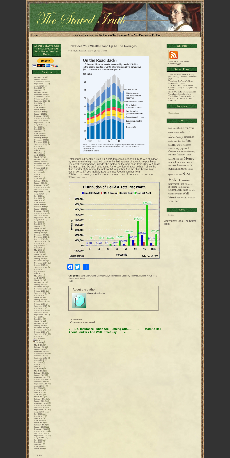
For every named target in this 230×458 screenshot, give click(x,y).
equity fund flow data (176, 141)
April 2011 (38, 394)
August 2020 (39, 194)
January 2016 (39, 299)
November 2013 (40, 330)
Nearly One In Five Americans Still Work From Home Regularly (182, 93)
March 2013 (39, 345)
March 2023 (39, 135)
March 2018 (39, 254)
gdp (181, 148)
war (178, 198)
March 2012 (39, 371)
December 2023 (40, 116)
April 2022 (38, 155)
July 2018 (38, 245)
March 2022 (39, 157)
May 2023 (38, 131)
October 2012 (39, 356)
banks (181, 127)
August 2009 (39, 438)
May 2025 (38, 90)
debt (188, 132)
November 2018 (40, 237)
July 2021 (38, 172)
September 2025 (40, 84)
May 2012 (38, 366)
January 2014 (39, 325)
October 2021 (39, 168)
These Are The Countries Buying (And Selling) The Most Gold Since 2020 (182, 76)
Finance (134, 276)
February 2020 (40, 207)
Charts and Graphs (87, 276)
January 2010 (39, 427)
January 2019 (39, 233)
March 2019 (39, 228)
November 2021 (40, 166)
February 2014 (40, 323)
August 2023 (39, 125)
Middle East (178, 159)
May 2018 (38, 250)
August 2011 (39, 386)
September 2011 (40, 384)
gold (186, 148)
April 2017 (38, 278)
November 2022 (40, 142)
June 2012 (38, 364)
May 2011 (38, 392)
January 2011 (39, 401)
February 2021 (40, 181)
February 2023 (40, 138)
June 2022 (38, 150)
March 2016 (39, 297)
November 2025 (40, 81)
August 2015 (39, 308)
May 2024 (38, 105)
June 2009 (38, 442)
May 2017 (38, 276)
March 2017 (39, 280)
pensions (173, 168)
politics (189, 169)
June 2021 (38, 174)
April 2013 (38, 343)
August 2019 (39, 220)
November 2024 (40, 97)
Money (189, 158)
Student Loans (175, 190)
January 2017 (39, 284)
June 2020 (38, 198)
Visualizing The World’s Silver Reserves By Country (180, 82)
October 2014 (39, 312)
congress (189, 127)
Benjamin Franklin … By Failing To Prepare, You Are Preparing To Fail (116, 35)
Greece (185, 152)
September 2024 (40, 101)
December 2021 (40, 163)
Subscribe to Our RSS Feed (179, 60)
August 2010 (39, 412)
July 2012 (38, 362)
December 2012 (40, 351)
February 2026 (40, 77)
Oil (191, 165)
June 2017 (38, 274)
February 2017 (40, 282)
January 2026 (39, 79)
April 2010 (38, 420)
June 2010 (38, 416)
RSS (39, 455)
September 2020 (40, 192)
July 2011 (38, 388)
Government (175, 151)
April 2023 (38, 133)
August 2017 (39, 269)
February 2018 (40, 256)
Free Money (174, 148)
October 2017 (39, 265)
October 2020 (39, 189)
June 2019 (38, 224)
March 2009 (39, 448)
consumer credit (176, 132)
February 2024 (40, 112)
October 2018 (39, 239)
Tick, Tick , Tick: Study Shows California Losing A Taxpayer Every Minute (182, 87)
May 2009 (38, 444)
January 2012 (39, 375)
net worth (173, 165)
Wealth (183, 197)
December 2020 (40, 185)
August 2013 (39, 336)
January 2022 (39, 161)
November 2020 (40, 187)
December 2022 (40, 140)
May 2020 (38, 200)
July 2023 (38, 127)
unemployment (175, 193)
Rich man (189, 184)
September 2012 (40, 358)
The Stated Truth (38, 3)
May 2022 (38, 153)
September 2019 (40, 217)
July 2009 (38, 440)
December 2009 (40, 429)
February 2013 (40, 347)
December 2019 (40, 211)
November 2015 (40, 302)
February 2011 (40, 399)
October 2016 (39, 291)
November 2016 (40, 289)
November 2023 (40, 118)
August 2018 (39, 243)
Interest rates (184, 154)
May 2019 (38, 226)
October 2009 (39, 433)
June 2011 (38, 390)
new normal (184, 165)
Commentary (102, 276)
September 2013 (40, 334)
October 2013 (39, 332)
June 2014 (38, 319)
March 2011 (39, 397)
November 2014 (40, 310)
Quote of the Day (175, 175)
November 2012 (40, 353)
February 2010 (40, 425)
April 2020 (38, 202)
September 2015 (40, 306)
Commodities (115, 276)
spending (172, 186)
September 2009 (40, 435)
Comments (174, 63)
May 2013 (38, 340)
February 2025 (40, 92)
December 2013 (40, 328)
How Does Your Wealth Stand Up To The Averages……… (106, 46)
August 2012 (39, 360)
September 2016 (40, 293)
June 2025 (38, 88)
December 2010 (40, 403)
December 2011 (40, 377)
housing (191, 151)
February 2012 (40, 373)
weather (173, 201)
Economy (126, 276)
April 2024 (38, 107)
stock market (183, 187)
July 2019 (38, 222)
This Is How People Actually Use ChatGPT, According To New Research (181, 98)
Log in (171, 215)
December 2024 (40, 94)
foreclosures (184, 144)
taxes (185, 189)
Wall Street (80, 278)
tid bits (192, 190)
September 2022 (40, 144)
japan (170, 159)
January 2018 (39, 258)
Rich (182, 183)
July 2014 (38, 317)
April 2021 (38, 179)
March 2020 (39, 204)
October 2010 (39, 407)
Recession (186, 180)
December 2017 (40, 261)
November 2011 (40, 379)
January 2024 (39, 114)
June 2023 (38, 129)
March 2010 (39, 422)
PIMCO (182, 169)
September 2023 (40, 122)
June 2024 (38, 103)
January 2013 (39, 349)
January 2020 (39, 209)
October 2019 (39, 215)
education (189, 136)
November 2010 (40, 405)
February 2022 (40, 159)
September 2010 (40, 410)
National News (145, 276)
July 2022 (38, 148)
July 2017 (38, 271)
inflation (172, 154)
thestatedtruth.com (83, 51)
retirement (173, 183)
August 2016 (39, 295)
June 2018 (38, 248)
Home (34, 35)
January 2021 (39, 183)
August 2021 (39, 170)
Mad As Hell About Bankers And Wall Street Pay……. (114, 330)
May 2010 (38, 418)
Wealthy (191, 198)
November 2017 (40, 263)
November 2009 (40, 431)
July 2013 (38, 338)
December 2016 (40, 286)
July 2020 (38, 196)
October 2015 (39, 304)
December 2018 (40, 235)
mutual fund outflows (180, 162)
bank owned (173, 128)
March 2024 (39, 109)
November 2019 (40, 213)
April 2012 (38, 369)
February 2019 (40, 230)
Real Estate (180, 176)
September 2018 (40, 241)
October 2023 (39, 120)
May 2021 (38, 176)
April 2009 (38, 446)
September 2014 (40, 315)
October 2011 (39, 381)
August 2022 (39, 146)
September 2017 (40, 267)
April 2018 (38, 252)
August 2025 (39, 86)
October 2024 (39, 99)
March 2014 (39, 321)
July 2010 (38, 414)
